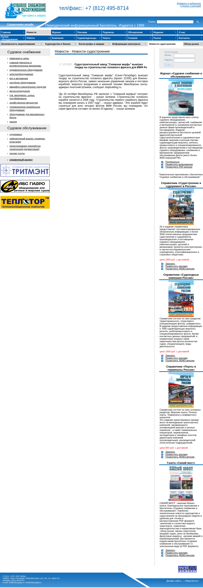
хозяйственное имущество (23, 102)
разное (13, 121)
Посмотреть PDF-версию (178, 167)
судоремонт (15, 134)
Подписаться (172, 162)
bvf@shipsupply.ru (16, 582)
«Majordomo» (192, 581)
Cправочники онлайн (20, 24)
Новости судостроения (162, 44)
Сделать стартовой (190, 6)
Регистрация (171, 51)
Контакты (184, 38)
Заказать (170, 263)
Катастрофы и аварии (91, 44)
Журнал (56, 32)
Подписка (108, 32)
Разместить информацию (179, 164)
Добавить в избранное (189, 3)
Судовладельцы (86, 38)
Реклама (82, 32)
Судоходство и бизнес (58, 44)
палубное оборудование (22, 82)
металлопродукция (19, 91)
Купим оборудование (9, 38)
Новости (31, 32)
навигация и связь (19, 58)
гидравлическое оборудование (26, 70)
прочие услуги (17, 153)
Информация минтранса (126, 44)
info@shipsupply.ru (33, 582)
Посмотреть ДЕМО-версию (180, 268)
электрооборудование (21, 74)
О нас (182, 32)
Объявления (135, 32)
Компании (57, 38)
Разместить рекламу (176, 266)
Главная (6, 32)
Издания (158, 32)
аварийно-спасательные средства (27, 87)
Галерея (132, 38)
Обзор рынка (191, 44)
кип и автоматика (18, 78)
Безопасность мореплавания (18, 44)
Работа (31, 38)
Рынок (157, 38)
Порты (106, 38)
